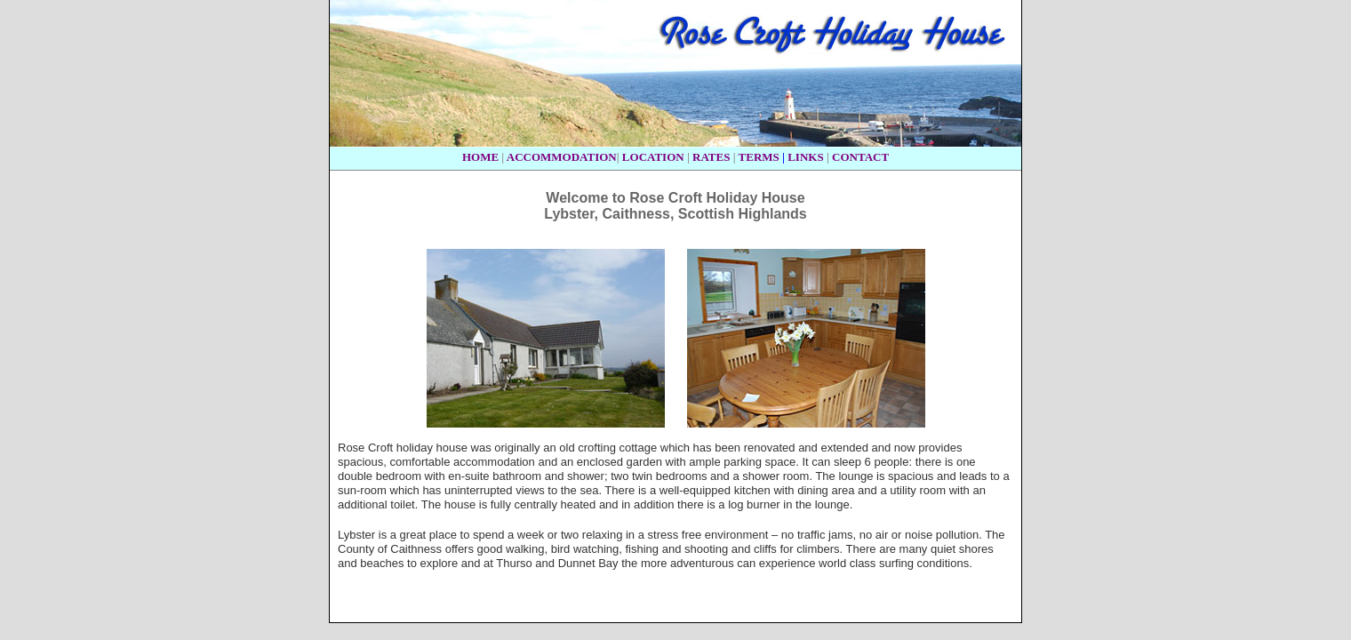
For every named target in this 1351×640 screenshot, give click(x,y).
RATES (711, 157)
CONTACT (860, 157)
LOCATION (653, 157)
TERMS (759, 157)
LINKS (805, 157)
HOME (480, 157)
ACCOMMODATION (562, 157)
